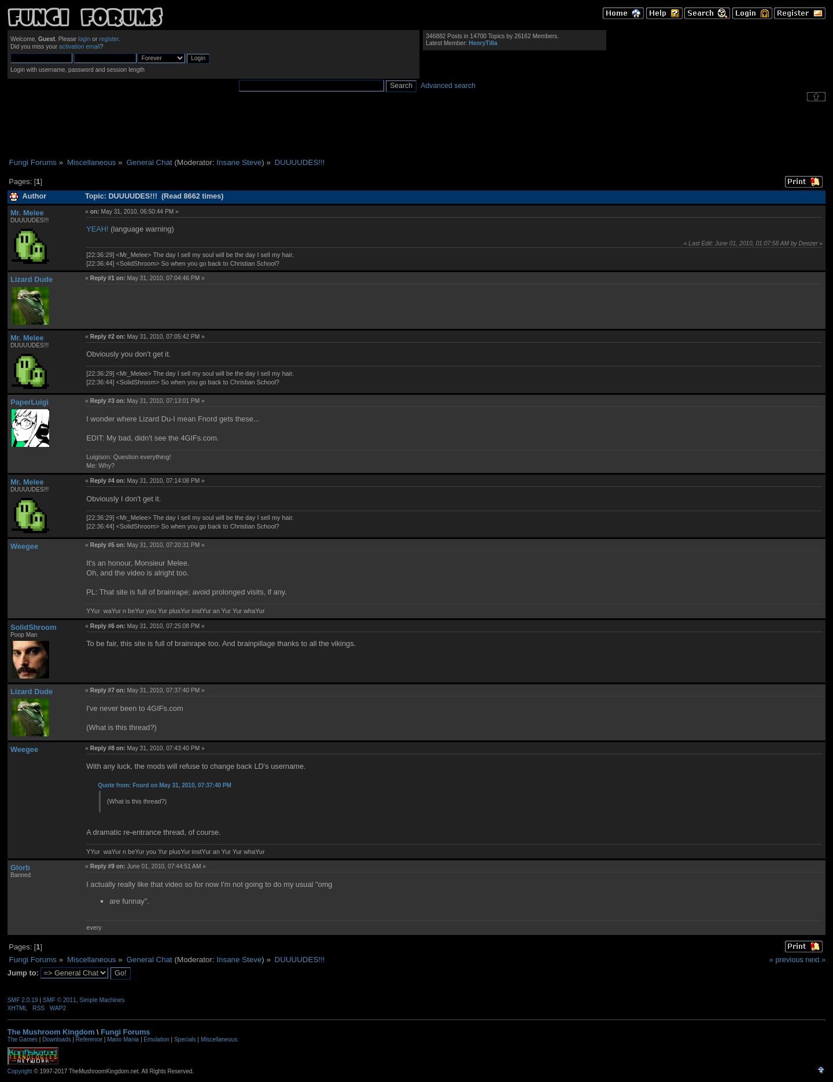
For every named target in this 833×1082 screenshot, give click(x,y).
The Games (23, 1039)
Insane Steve (238, 162)
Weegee (24, 546)
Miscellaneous (219, 1039)
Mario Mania (123, 1039)
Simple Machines (101, 1000)
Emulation (156, 1039)
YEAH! (97, 229)
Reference (89, 1039)
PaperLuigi (29, 402)
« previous (786, 959)
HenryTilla (483, 43)
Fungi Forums (125, 1032)
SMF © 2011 (59, 1000)
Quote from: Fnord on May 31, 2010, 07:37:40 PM (164, 785)
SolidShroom (33, 627)
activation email (79, 46)
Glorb (20, 867)
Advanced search (448, 86)
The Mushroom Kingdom (51, 1032)
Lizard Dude (31, 279)
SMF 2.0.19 (23, 1000)
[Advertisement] (416, 130)
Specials (185, 1039)
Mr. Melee (27, 212)
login (84, 39)
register (109, 39)
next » (815, 959)
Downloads (56, 1039)
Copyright (20, 1071)
